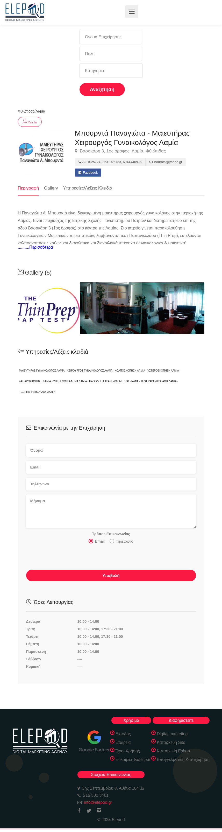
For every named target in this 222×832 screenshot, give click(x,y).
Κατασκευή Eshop (173, 751)
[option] (111, 308)
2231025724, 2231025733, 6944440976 (110, 162)
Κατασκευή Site (171, 742)
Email (97, 541)
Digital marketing (172, 734)
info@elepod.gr (98, 802)
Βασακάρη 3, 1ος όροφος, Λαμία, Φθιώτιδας (120, 151)
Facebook (88, 172)
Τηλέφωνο (121, 541)
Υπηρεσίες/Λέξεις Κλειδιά (87, 188)
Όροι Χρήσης (128, 751)
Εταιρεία (123, 742)
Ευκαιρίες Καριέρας (133, 759)
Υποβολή (110, 575)
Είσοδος (123, 734)
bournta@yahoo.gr (165, 162)
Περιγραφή (28, 188)
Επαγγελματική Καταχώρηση (183, 759)
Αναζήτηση (102, 89)
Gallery (51, 188)
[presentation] (65, 558)
